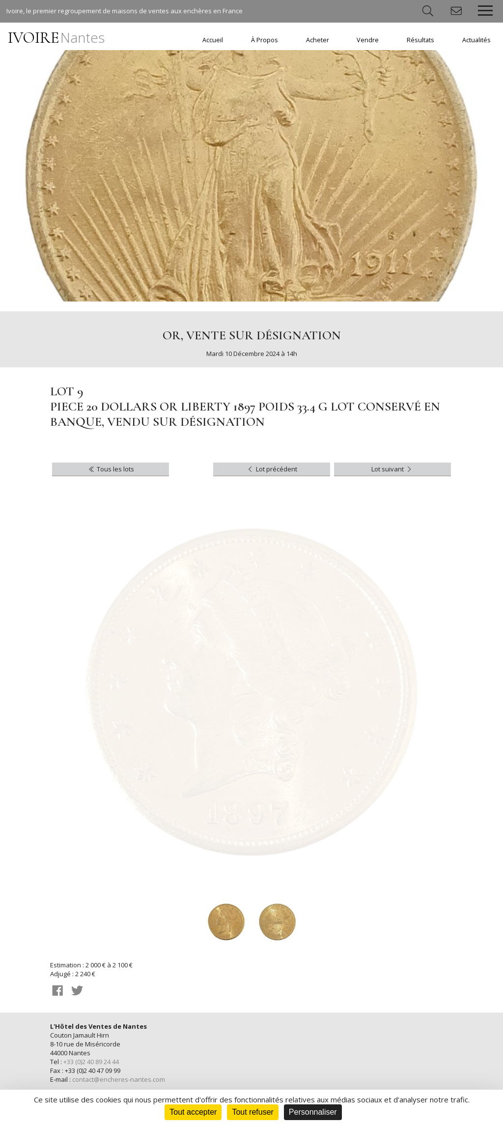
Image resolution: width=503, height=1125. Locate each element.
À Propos (264, 40)
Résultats (420, 40)
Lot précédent (271, 469)
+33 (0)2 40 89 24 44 (91, 1061)
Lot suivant (392, 469)
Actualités (476, 40)
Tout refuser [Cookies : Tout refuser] (252, 1112)
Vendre (368, 40)
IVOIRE (56, 37)
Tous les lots (110, 469)
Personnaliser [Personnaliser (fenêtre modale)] (313, 1112)
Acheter (317, 40)
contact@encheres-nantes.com (118, 1079)
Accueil (212, 40)
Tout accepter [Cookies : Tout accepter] (193, 1112)
